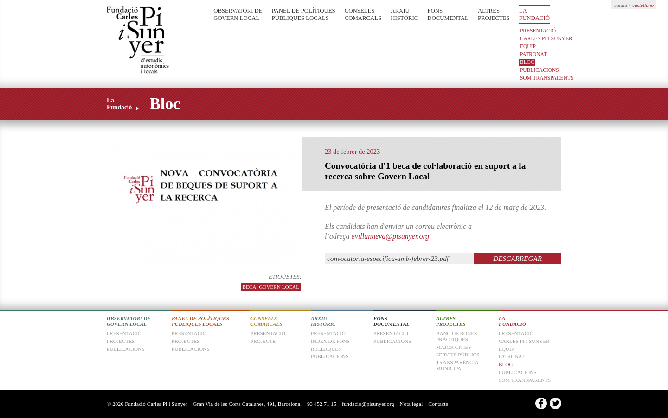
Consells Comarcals (363, 14)
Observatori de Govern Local (238, 14)
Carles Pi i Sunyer (546, 38)
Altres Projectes (494, 14)
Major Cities (453, 347)
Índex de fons (330, 341)
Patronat (533, 54)
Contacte (438, 404)
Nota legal (411, 404)
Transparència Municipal (457, 365)
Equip (528, 46)
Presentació (538, 30)
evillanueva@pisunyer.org (390, 236)
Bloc (527, 62)
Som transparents (547, 78)
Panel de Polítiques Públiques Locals (303, 14)
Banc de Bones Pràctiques (456, 336)
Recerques (326, 349)
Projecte (263, 341)
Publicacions (539, 70)
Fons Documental (448, 14)
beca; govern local (271, 287)
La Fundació (534, 14)
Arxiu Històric (404, 14)
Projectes (185, 341)
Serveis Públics (457, 354)
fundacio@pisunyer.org (368, 404)
